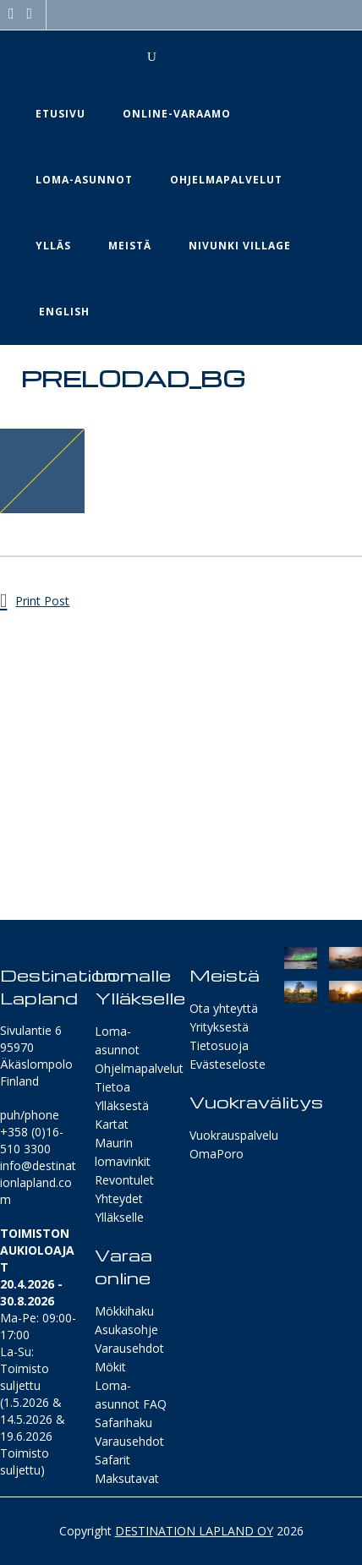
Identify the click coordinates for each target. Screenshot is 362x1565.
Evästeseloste (227, 1064)
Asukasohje (126, 1329)
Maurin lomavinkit (123, 1152)
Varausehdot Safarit (129, 1450)
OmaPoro (216, 1154)
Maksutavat (127, 1478)
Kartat (112, 1124)
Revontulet (124, 1180)
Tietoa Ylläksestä (122, 1096)
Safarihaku (123, 1423)
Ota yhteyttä (223, 1008)
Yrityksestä (219, 1027)
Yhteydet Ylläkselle (119, 1207)
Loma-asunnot (117, 1040)
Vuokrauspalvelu (233, 1135)
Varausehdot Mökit (129, 1357)
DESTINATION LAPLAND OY (194, 1531)
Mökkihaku (124, 1311)
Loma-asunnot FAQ (131, 1394)
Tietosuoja (219, 1045)
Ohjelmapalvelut (139, 1068)
